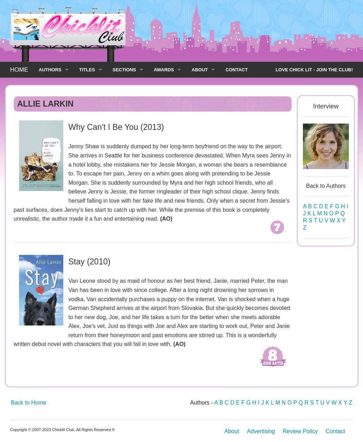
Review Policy (300, 431)
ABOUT (200, 69)
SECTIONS (124, 69)
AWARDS (164, 69)
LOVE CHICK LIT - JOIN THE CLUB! (314, 69)
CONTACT (237, 69)
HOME (19, 69)
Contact (335, 431)
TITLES (87, 69)
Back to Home (28, 403)
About (231, 431)
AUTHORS (50, 69)
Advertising (261, 431)
